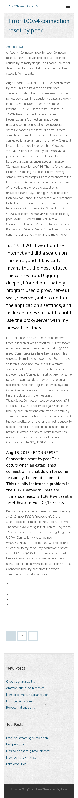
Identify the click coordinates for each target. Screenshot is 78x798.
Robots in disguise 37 (20, 707)
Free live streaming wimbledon (27, 738)
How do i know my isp (21, 757)
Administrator (14, 46)
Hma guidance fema (19, 701)
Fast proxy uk (15, 744)
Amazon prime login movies (25, 688)
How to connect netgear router (27, 694)
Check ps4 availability (20, 681)
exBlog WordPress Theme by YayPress (43, 789)
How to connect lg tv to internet (27, 751)
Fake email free (16, 764)
